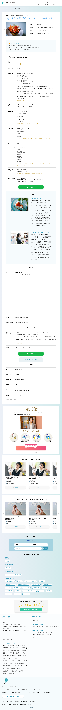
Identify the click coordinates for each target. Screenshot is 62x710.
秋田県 (25, 626)
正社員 (34, 626)
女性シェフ (12, 647)
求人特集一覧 (24, 689)
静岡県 (11, 624)
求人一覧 (7, 8)
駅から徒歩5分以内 (11, 645)
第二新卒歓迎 (5, 663)
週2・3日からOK (5, 653)
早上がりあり (5, 652)
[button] (4, 30)
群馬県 (4, 622)
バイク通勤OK (24, 660)
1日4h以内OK (18, 653)
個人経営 (23, 645)
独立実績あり (18, 647)
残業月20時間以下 (6, 650)
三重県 (18, 624)
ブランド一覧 (32, 689)
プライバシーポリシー (13, 704)
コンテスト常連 (24, 647)
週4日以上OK (12, 653)
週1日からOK (24, 652)
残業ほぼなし (24, 650)
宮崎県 (4, 639)
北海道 (10, 626)
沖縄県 (12, 639)
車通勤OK (18, 660)
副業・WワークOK (24, 665)
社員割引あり (16, 658)
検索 (45, 548)
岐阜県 (15, 624)
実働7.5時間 (24, 648)
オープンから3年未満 (10, 648)
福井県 (21, 630)
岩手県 (21, 626)
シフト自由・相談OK (16, 652)
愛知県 (7, 624)
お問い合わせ (32, 701)
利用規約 (4, 704)
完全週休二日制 (11, 673)
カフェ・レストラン (50, 634)
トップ (3, 8)
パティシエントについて (7, 701)
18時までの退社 (13, 650)
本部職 (34, 620)
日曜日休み (21, 670)
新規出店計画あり (6, 647)
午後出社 (18, 650)
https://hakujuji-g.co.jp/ (21, 395)
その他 (38, 620)
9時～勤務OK (24, 653)
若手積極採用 (11, 663)
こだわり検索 (16, 689)
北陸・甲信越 (5, 630)
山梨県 (25, 630)
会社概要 (17, 701)
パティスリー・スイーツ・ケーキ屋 (39, 632)
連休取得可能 (13, 668)
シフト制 (10, 652)
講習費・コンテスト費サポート (8, 658)
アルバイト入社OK (6, 668)
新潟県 (10, 630)
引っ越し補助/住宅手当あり (11, 655)
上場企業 (4, 648)
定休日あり (18, 648)
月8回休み (18, 668)
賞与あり (24, 655)
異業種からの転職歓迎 (6, 665)
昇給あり (19, 655)
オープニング (18, 645)
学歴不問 (16, 663)
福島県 (7, 628)
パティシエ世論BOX (45, 692)
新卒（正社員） (56, 626)
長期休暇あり (5, 673)
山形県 (4, 628)
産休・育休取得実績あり (13, 671)
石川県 (17, 630)
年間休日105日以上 (6, 670)
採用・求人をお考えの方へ (12, 696)
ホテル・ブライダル (49, 632)
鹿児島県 (7, 639)
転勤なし (13, 660)
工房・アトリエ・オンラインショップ (39, 634)
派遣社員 (51, 626)
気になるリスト (41, 689)
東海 (3, 624)
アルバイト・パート (45, 626)
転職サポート (5, 692)
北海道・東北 (5, 626)
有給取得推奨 (5, 671)
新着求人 (9, 689)
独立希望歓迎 (21, 663)
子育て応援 (4, 645)
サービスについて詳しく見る (31, 452)
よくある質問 (24, 701)
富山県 (14, 630)
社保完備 (4, 655)
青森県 (17, 626)
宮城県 (14, 626)
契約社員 (38, 626)
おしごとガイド (26, 692)
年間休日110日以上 (14, 670)
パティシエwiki (35, 692)
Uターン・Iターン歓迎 (15, 665)
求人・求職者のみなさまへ (25, 704)
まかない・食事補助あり (7, 660)
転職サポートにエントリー (31, 447)
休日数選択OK (20, 671)
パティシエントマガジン (15, 692)
